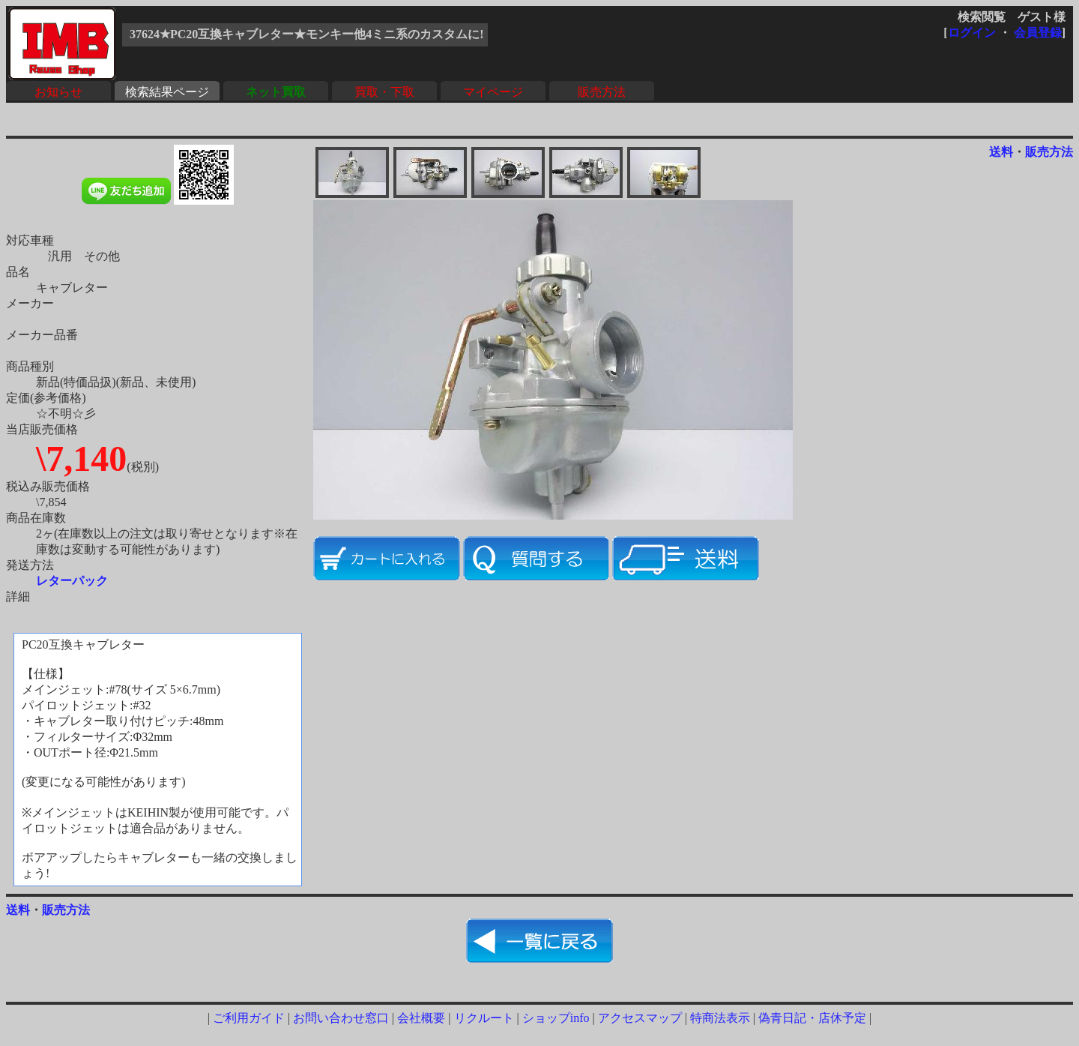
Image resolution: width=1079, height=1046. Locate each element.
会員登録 (1038, 32)
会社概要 (421, 1018)
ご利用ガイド (249, 1018)
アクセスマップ (640, 1018)
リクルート (484, 1018)
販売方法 (602, 91)
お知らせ (58, 91)
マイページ (493, 91)
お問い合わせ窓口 (341, 1018)
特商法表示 (720, 1018)
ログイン (972, 32)
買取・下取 (384, 91)
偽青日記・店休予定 (812, 1018)
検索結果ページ (167, 91)
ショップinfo (556, 1018)
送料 (1001, 151)
